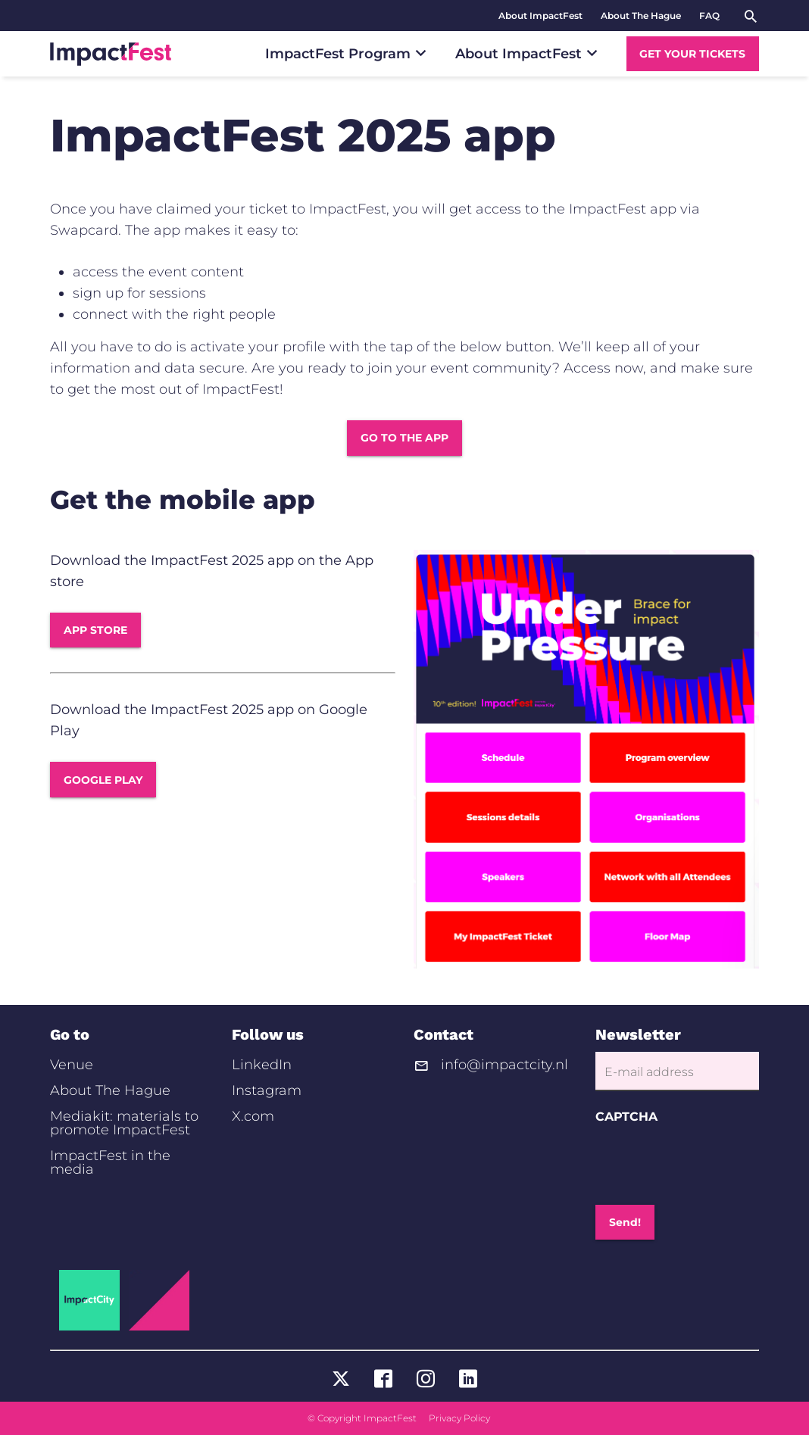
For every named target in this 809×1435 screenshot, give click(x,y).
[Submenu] (421, 52)
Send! (625, 1222)
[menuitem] (540, 16)
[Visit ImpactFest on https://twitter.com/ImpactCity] (341, 1380)
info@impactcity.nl (504, 1065)
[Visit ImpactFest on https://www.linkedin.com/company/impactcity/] (468, 1380)
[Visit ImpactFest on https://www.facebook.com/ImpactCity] (383, 1380)
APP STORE (95, 630)
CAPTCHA (626, 1117)
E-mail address (649, 1072)
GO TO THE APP (404, 438)
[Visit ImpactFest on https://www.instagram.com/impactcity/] (426, 1380)
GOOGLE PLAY (103, 780)
